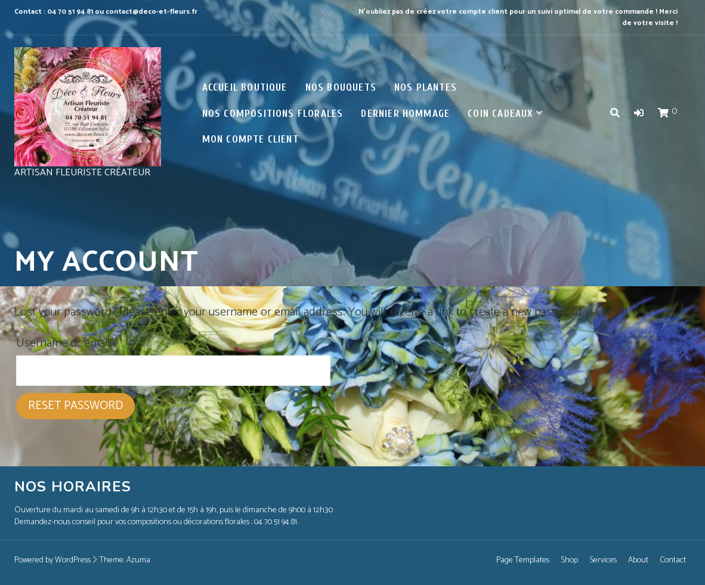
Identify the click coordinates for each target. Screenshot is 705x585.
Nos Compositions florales (273, 113)
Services (603, 560)
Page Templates (522, 560)
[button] (639, 114)
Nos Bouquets (340, 87)
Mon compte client (250, 139)
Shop (569, 560)
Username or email (63, 343)
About (638, 560)
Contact (673, 560)
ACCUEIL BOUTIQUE (244, 87)
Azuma (138, 560)
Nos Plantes (425, 87)
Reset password (75, 406)
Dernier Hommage (405, 113)
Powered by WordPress (52, 560)
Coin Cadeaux (500, 113)
